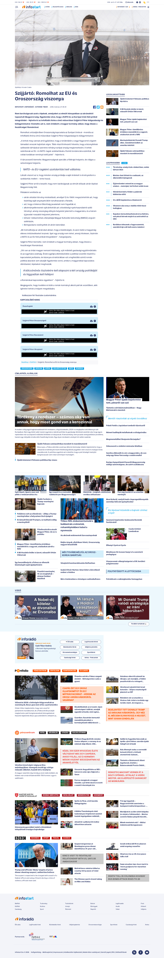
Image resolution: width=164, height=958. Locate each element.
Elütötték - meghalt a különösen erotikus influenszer (97, 493)
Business (35, 838)
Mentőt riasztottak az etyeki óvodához (127, 419)
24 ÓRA (124, 163)
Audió (118, 906)
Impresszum (58, 952)
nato (71, 368)
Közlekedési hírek (55, 925)
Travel (56, 838)
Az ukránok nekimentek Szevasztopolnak (79, 535)
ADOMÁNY (98, 795)
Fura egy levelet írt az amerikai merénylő (130, 493)
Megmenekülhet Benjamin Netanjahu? (123, 439)
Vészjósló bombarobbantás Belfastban (78, 563)
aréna (47, 368)
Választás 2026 (58, 7)
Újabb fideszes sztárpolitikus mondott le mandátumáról (62, 444)
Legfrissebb (120, 903)
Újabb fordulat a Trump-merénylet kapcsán (45, 501)
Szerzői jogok (106, 952)
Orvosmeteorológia (95, 925)
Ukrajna (70, 7)
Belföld (33, 362)
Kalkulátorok (79, 733)
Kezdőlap (25, 362)
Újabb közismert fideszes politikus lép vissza (37, 460)
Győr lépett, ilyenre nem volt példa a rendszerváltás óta (27, 493)
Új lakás (84, 671)
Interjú (67, 906)
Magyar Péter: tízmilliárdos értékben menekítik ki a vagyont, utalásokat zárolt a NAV (35, 546)
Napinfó (93, 909)
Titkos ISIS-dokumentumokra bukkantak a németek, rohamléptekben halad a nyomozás (77, 526)
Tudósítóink (69, 903)
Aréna (147, 925)
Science (66, 838)
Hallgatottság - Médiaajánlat (41, 952)
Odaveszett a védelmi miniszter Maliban (124, 446)
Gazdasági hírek (131, 925)
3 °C (146, 2)
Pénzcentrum (40, 671)
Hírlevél (143, 906)
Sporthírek (113, 925)
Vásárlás (53, 733)
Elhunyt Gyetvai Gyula (116, 545)
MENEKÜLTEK (83, 795)
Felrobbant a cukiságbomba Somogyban (124, 579)
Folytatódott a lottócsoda (124, 571)
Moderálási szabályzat (91, 952)
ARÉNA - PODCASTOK (139, 7)
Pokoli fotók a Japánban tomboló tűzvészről (125, 426)
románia (79, 368)
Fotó (142, 903)
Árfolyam (54, 671)
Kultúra (42, 906)
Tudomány (43, 903)
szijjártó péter (59, 368)
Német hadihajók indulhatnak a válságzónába (126, 433)
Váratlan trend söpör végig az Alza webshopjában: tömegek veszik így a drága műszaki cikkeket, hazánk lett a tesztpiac (34, 767)
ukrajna (38, 368)
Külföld (17, 906)
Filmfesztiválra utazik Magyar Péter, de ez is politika (47, 532)
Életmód (68, 909)
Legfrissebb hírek (35, 925)
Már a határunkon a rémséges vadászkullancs (80, 579)
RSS (113, 952)
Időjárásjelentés (74, 925)
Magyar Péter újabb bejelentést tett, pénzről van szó (123, 401)
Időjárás (143, 909)
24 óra (48, 7)
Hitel (42, 733)
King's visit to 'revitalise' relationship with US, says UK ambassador (79, 859)
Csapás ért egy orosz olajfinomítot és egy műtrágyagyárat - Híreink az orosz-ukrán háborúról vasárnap (79, 694)
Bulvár (93, 903)
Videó (118, 909)
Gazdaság (18, 909)
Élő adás (69, 642)
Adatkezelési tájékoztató (73, 952)
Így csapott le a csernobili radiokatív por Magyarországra (62, 493)
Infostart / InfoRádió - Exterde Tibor (31, 107)
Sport (46, 838)
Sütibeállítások (121, 952)
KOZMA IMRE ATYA (51, 795)
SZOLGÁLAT (68, 795)
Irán (77, 7)
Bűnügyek (94, 906)
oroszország (27, 368)
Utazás (65, 733)
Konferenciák (69, 671)
